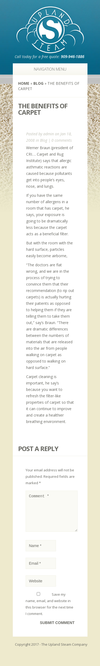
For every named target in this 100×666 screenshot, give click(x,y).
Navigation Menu (47, 69)
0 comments (61, 140)
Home (23, 83)
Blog (38, 83)
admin (48, 133)
